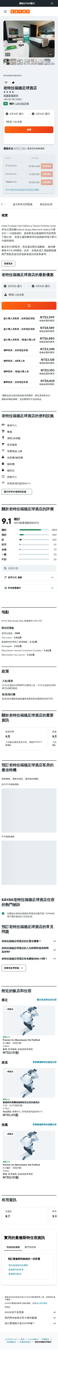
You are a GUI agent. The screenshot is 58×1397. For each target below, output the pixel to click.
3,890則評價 (22, 103)
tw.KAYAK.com (11, 1387)
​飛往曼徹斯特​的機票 (18, 1316)
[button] (52, 3)
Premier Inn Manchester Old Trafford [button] (21, 1091)
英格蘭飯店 (11, 1390)
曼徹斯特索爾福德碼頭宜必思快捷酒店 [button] (21, 1153)
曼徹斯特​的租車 (16, 1320)
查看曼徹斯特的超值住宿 (44, 1113)
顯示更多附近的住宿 (46, 1050)
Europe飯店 (33, 1387)
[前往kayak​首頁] (20, 11)
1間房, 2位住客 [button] (14, 121)
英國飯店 (45, 1387)
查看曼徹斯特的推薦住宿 (44, 1175)
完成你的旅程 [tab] (13, 1298)
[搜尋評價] (31, 568)
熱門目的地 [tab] (30, 1298)
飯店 (23, 1387)
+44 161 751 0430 (12, 99)
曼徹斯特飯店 (15, 1325)
